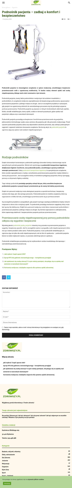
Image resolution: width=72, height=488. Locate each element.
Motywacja (5, 463)
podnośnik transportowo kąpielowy (34, 170)
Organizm (14, 7)
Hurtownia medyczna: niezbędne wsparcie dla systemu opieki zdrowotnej (28, 267)
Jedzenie (5, 460)
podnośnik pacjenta (58, 127)
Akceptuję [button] (7, 483)
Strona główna (6, 7)
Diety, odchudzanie (8, 454)
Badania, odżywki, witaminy (11, 451)
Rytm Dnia (5, 469)
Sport (4, 473)
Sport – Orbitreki (7, 476)
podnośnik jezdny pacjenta (22, 225)
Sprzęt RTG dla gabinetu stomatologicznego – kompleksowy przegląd (27, 258)
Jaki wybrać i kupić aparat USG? (15, 254)
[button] (3, 2)
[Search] (69, 2)
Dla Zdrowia (6, 457)
